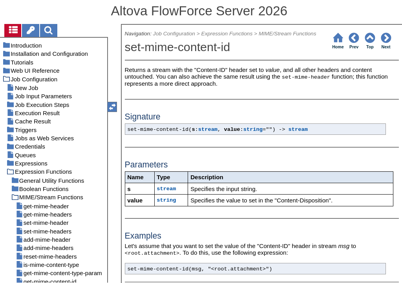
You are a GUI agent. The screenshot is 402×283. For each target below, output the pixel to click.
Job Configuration (174, 34)
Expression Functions (227, 34)
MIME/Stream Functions (287, 34)
